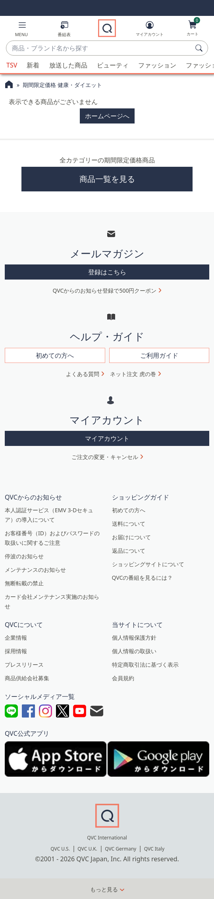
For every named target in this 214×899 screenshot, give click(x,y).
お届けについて (131, 537)
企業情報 (16, 637)
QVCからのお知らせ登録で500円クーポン (105, 290)
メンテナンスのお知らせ (35, 569)
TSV (11, 65)
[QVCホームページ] (9, 85)
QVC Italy (154, 848)
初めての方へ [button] (55, 355)
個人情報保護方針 (134, 637)
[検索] (200, 48)
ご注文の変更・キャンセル (104, 457)
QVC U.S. (60, 848)
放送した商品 (68, 65)
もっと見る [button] (104, 889)
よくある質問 (82, 373)
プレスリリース (24, 664)
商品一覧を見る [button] (107, 179)
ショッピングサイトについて (148, 564)
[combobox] (99, 48)
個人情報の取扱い (134, 651)
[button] (21, 30)
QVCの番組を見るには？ (142, 577)
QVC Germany (120, 848)
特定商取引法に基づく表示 (145, 664)
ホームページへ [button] (107, 116)
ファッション (157, 65)
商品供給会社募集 (27, 678)
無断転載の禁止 (24, 583)
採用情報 (16, 651)
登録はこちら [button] (107, 272)
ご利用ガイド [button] (159, 355)
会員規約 (123, 678)
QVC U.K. (87, 848)
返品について (128, 550)
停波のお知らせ (24, 556)
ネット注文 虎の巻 (133, 373)
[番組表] (64, 30)
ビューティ (113, 65)
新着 (33, 65)
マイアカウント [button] (107, 438)
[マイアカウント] (150, 30)
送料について (128, 523)
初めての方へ (128, 510)
